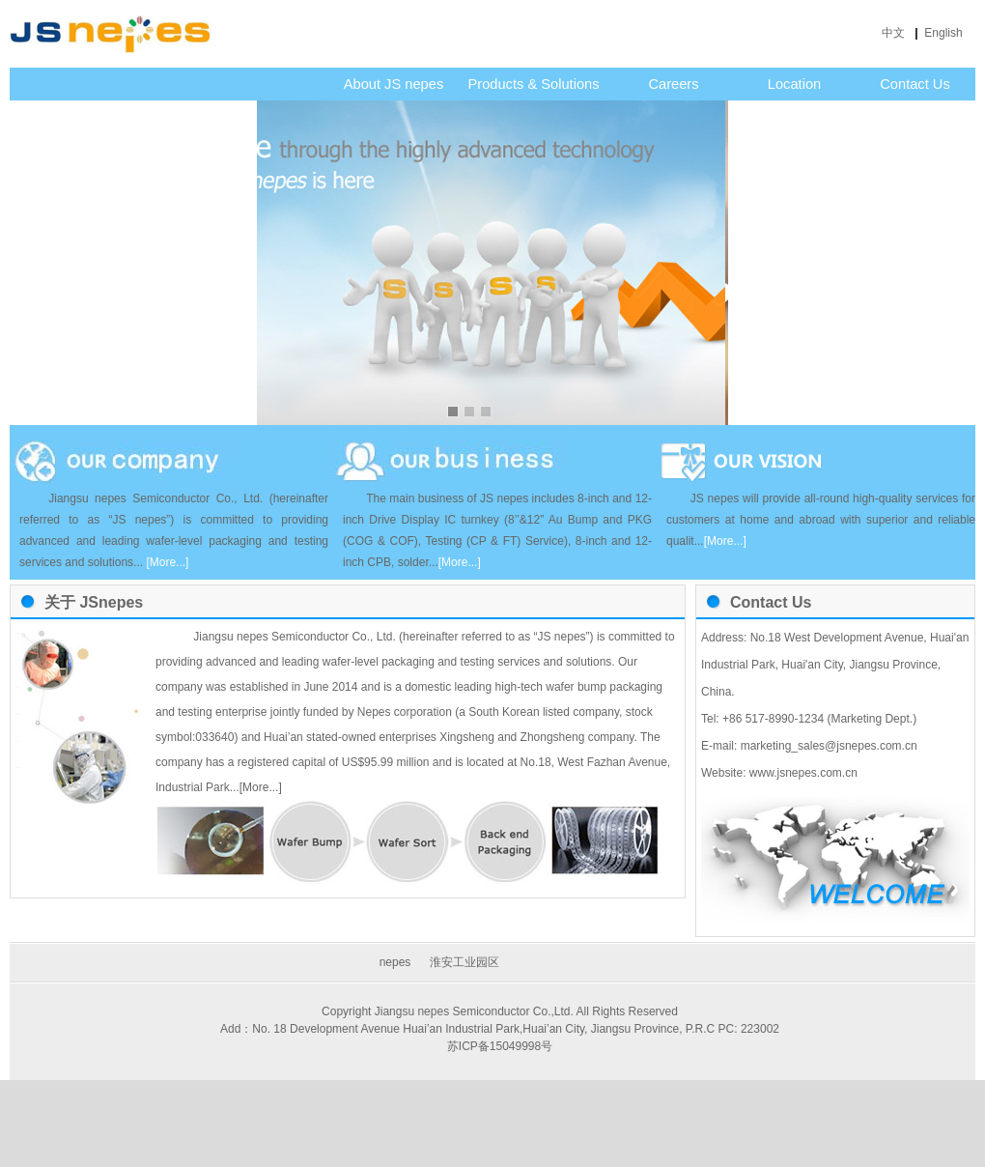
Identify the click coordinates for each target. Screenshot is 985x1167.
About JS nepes (393, 84)
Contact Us (915, 84)
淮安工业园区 (464, 962)
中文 (895, 33)
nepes (395, 962)
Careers (673, 84)
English (945, 33)
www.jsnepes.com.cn (801, 773)
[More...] (260, 787)
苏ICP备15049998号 (499, 1046)
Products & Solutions (533, 84)
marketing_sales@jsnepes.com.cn (826, 746)
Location (794, 84)
